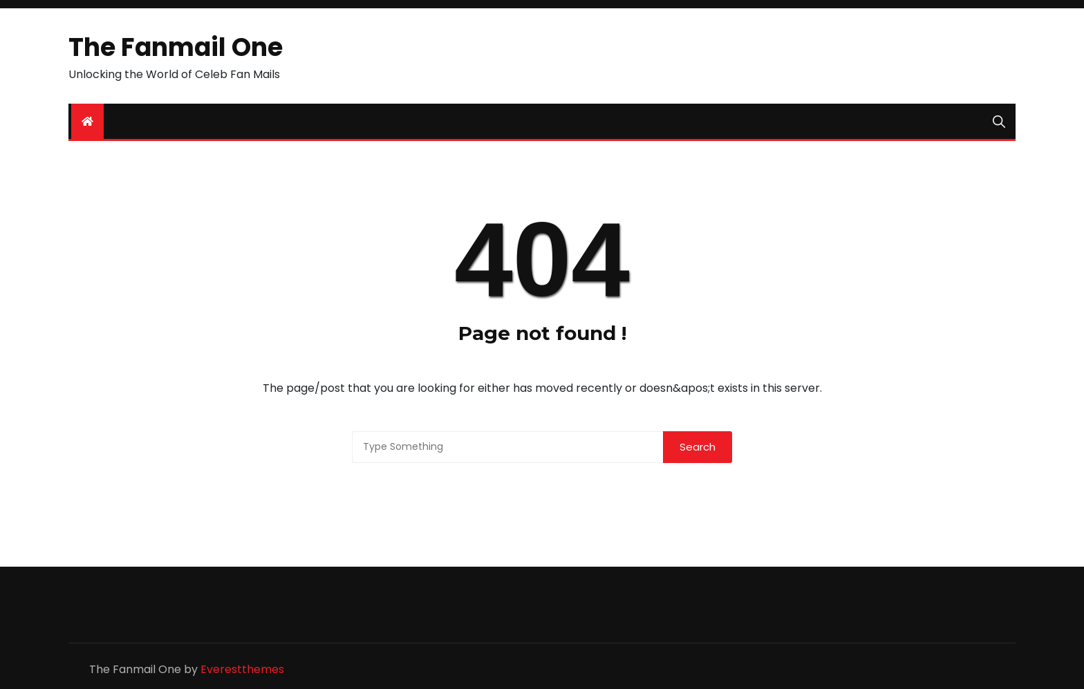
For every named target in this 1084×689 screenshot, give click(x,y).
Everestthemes (242, 669)
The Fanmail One (175, 47)
